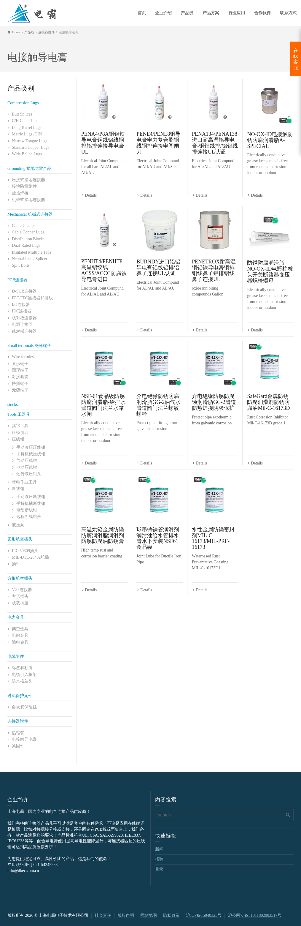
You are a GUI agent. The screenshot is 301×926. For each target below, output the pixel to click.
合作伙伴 (262, 13)
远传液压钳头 (28, 474)
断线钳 (18, 488)
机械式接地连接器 (28, 199)
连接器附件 (17, 721)
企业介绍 (163, 13)
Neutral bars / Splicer (29, 259)
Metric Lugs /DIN (27, 134)
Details (91, 195)
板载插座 (20, 603)
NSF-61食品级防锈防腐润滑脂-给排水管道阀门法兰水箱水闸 (103, 405)
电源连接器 (22, 324)
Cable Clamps (23, 225)
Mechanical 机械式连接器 (30, 214)
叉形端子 (20, 363)
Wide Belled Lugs (27, 154)
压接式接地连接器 (28, 180)
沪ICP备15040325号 (204, 915)
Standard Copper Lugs (30, 147)
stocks (12, 404)
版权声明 (125, 915)
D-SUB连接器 (24, 291)
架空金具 (20, 629)
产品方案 (211, 13)
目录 (159, 869)
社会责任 (103, 915)
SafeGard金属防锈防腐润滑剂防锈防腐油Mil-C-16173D (268, 402)
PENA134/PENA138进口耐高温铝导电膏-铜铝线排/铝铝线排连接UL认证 (215, 142)
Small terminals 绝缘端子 (29, 345)
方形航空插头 (19, 578)
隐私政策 (171, 915)
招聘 (159, 859)
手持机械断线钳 (30, 503)
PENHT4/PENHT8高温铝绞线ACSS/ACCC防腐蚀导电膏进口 (104, 270)
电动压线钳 (26, 467)
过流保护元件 (19, 695)
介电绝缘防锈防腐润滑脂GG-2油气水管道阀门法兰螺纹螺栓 (158, 405)
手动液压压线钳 (30, 447)
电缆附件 (15, 656)
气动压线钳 (26, 460)
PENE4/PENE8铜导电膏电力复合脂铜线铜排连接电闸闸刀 (158, 142)
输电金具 (20, 642)
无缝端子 (20, 390)
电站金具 (20, 635)
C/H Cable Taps (25, 120)
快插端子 (20, 383)
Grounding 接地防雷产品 (29, 168)
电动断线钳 (26, 510)
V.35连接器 (22, 589)
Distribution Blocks (28, 239)
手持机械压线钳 (30, 454)
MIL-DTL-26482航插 (30, 557)
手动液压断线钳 (30, 496)
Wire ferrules (23, 357)
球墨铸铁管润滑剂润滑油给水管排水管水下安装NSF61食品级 (157, 538)
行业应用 (236, 13)
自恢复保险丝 (24, 707)
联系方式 (288, 13)
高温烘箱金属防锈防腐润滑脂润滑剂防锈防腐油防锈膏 (102, 535)
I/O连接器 (21, 304)
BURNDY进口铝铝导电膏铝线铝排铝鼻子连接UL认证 (158, 267)
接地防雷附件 (24, 186)
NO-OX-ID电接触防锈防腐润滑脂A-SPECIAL (270, 140)
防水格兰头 (22, 681)
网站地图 (148, 915)
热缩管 (18, 733)
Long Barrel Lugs (27, 127)
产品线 (187, 13)
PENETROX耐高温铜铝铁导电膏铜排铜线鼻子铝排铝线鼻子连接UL (214, 270)
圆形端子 (20, 370)
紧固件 (18, 746)
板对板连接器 (24, 318)
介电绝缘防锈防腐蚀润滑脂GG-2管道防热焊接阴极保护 (214, 402)
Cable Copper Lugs (28, 232)
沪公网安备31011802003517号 (254, 915)
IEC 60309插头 (25, 551)
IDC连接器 (21, 311)
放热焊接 (20, 193)
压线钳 (18, 439)
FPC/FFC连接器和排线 (32, 298)
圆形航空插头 (19, 539)
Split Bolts (21, 265)
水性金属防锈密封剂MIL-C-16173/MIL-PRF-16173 (213, 538)
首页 (142, 13)
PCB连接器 (17, 280)
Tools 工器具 (18, 414)
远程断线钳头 (28, 516)
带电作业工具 (24, 482)
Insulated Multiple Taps (31, 252)
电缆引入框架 (24, 674)
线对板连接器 (24, 331)
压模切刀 (20, 432)
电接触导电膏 (24, 739)
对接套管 (20, 376)
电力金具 (15, 617)
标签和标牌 (22, 668)
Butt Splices (22, 114)
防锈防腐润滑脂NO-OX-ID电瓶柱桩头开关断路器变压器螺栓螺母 (270, 271)
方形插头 (20, 596)
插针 (16, 564)
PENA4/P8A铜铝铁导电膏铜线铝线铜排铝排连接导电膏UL (103, 142)
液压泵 (18, 525)
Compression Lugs (23, 103)
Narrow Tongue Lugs (29, 141)
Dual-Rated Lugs (26, 245)
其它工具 (20, 426)
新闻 (159, 849)
